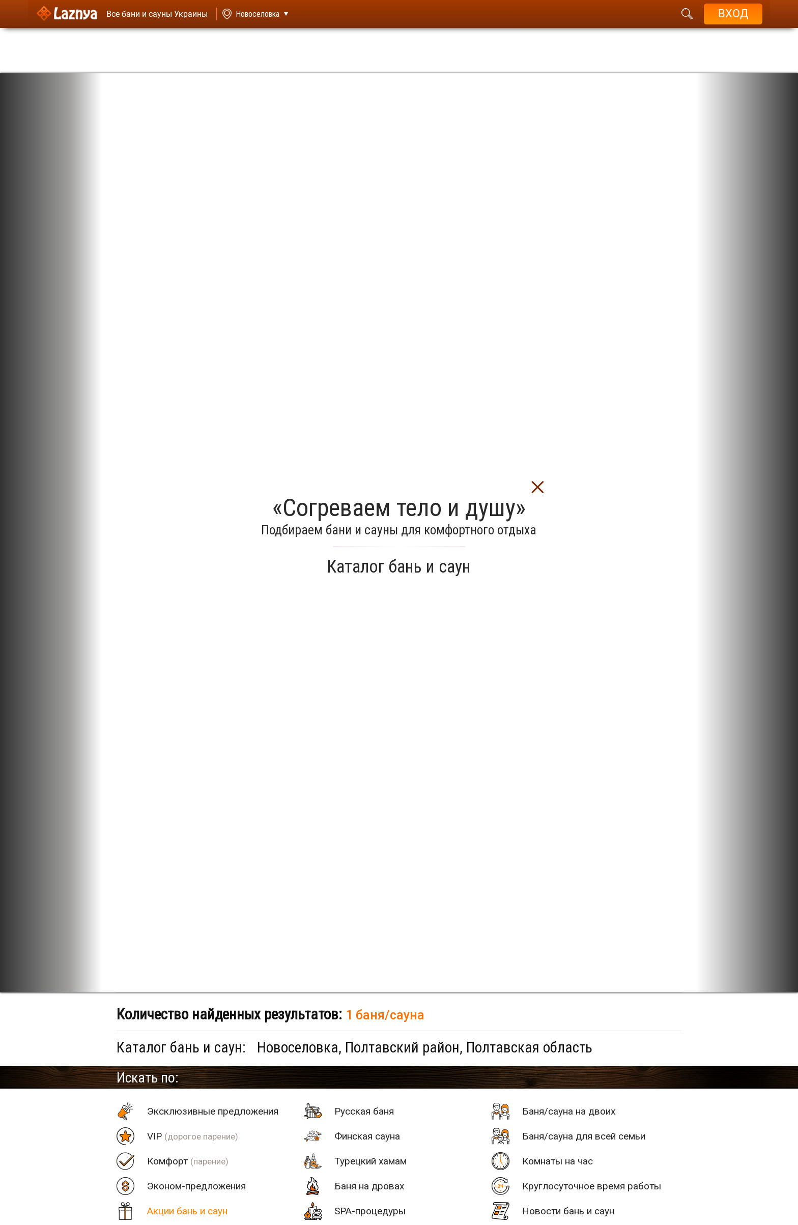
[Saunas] (152, 14)
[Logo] (66, 14)
